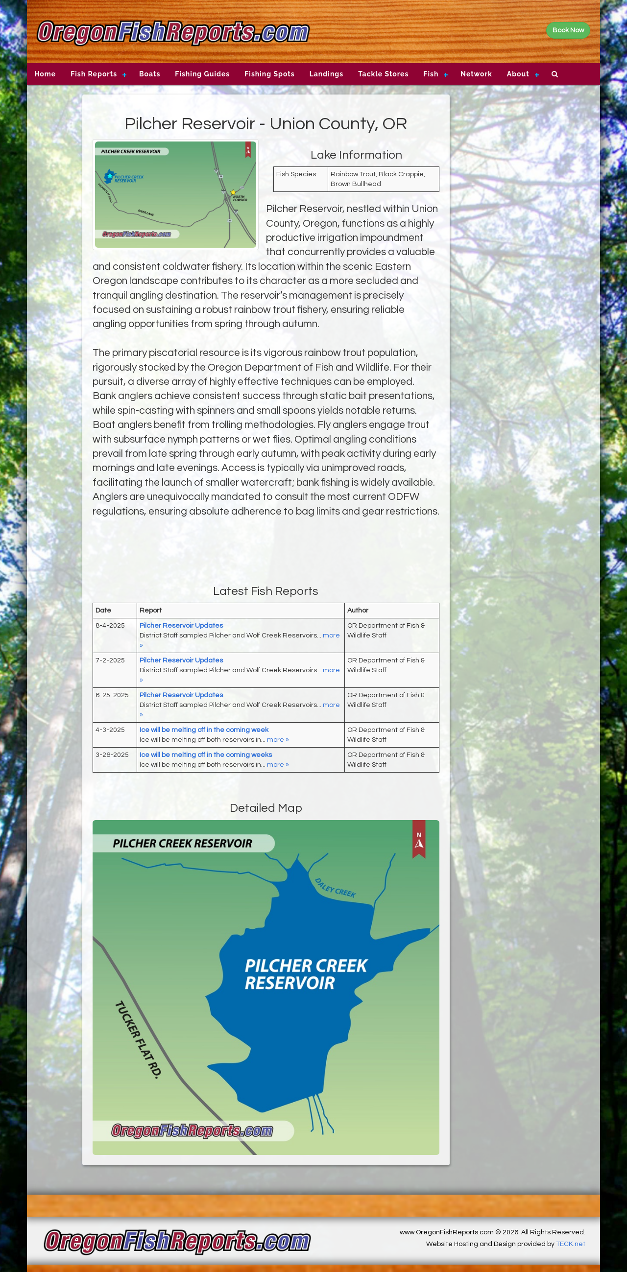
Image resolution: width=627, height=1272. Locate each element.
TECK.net (570, 1244)
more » (278, 739)
